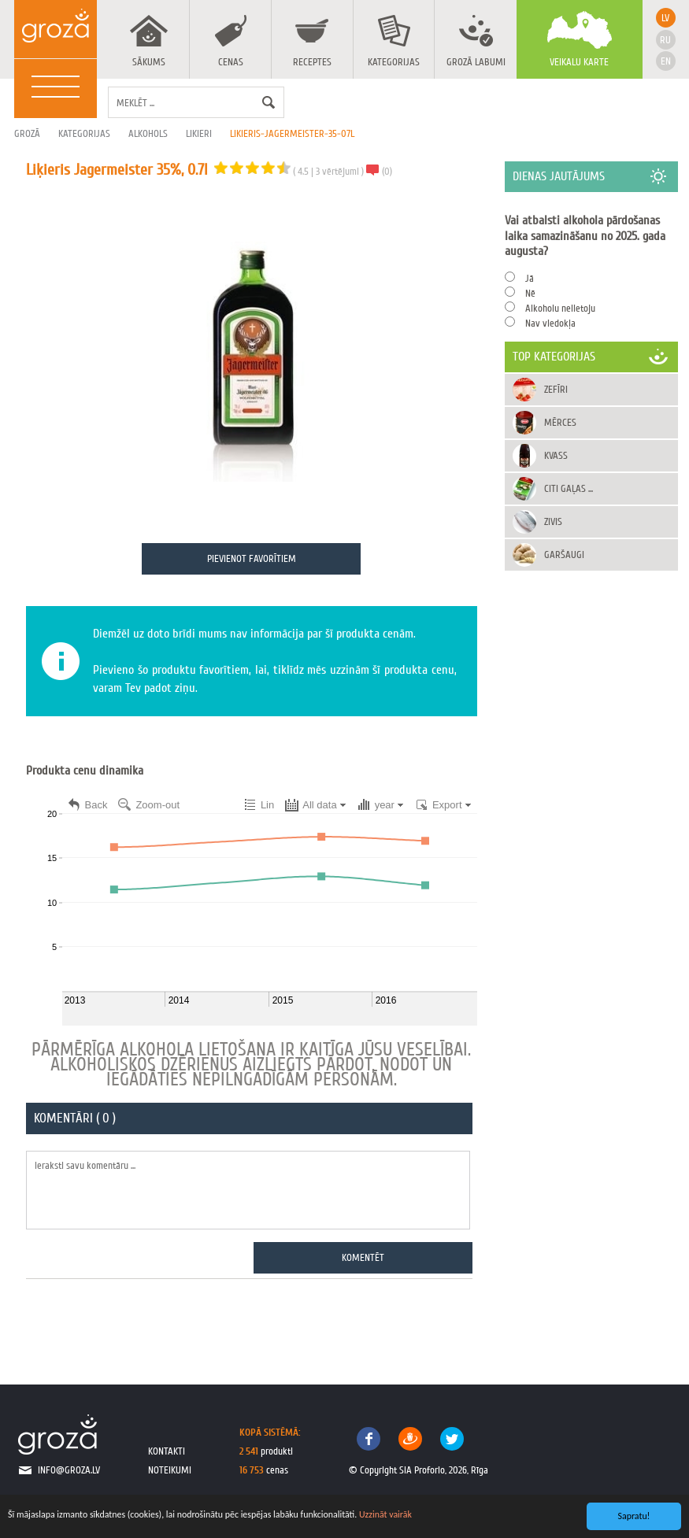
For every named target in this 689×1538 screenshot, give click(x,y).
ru (665, 40)
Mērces (561, 422)
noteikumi (169, 1471)
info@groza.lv (69, 1471)
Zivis (554, 521)
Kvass (557, 455)
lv (665, 18)
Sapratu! (634, 1515)
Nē (531, 293)
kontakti (166, 1452)
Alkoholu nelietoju (561, 308)
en (666, 61)
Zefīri (557, 389)
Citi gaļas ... (569, 488)
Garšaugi (565, 554)
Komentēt (364, 1258)
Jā (530, 278)
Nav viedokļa (551, 323)
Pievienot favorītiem (251, 559)
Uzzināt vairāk (385, 1514)
